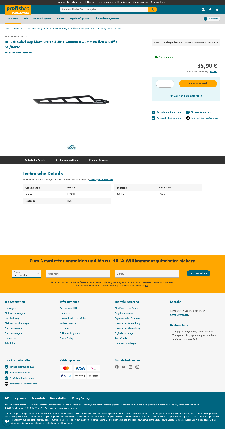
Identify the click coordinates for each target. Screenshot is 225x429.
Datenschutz (38, 398)
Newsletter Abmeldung (127, 328)
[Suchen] (152, 9)
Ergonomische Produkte (127, 318)
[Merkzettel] (210, 9)
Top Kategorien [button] (15, 302)
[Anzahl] (165, 84)
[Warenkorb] (216, 9)
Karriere (64, 328)
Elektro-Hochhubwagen (17, 323)
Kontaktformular (179, 314)
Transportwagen (13, 333)
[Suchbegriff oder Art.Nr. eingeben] (104, 9)
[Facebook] (117, 367)
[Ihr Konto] (203, 9)
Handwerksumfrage (125, 343)
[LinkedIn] (130, 367)
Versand (213, 71)
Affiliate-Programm (70, 333)
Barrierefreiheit (58, 398)
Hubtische (10, 338)
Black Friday (66, 338)
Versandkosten (54, 404)
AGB (7, 398)
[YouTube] (123, 367)
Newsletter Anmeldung (127, 323)
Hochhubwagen (13, 318)
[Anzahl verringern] (159, 84)
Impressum (20, 398)
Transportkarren (13, 328)
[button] (140, 303)
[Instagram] (137, 367)
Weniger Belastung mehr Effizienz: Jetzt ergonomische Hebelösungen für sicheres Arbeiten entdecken (112, 2)
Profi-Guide (121, 338)
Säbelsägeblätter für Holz (101, 179)
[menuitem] (203, 9)
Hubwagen (10, 308)
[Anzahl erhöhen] (171, 84)
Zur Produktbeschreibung (19, 52)
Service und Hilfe (69, 308)
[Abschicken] (198, 273)
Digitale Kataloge (124, 333)
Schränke (10, 343)
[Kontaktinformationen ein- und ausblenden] (7, 421)
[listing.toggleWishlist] (186, 96)
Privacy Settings (81, 398)
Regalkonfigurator (124, 313)
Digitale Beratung (127, 302)
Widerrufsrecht (68, 323)
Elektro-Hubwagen (15, 313)
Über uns (65, 313)
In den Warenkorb (198, 83)
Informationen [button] (69, 302)
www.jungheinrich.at (68, 408)
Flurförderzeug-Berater (127, 308)
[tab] (35, 160)
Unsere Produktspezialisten (74, 318)
